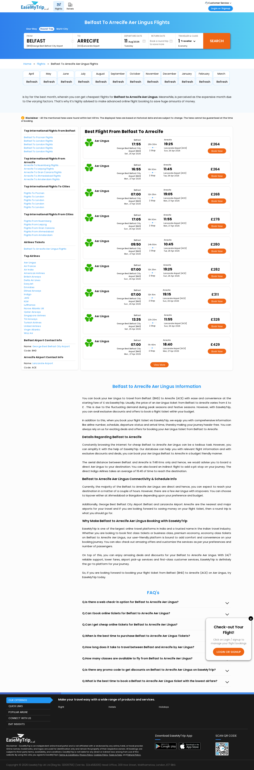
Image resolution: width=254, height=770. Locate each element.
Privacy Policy (86, 754)
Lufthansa (29, 305)
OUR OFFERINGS (17, 700)
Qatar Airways (32, 312)
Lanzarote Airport (42, 363)
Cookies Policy (101, 754)
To (78, 35)
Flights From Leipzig (35, 224)
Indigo (28, 294)
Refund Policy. (134, 754)
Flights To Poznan (34, 193)
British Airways (32, 276)
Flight (61, 707)
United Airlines (32, 326)
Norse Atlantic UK (34, 308)
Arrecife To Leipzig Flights (39, 168)
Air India (29, 269)
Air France (30, 266)
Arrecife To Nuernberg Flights (41, 165)
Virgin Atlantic (32, 329)
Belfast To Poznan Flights (38, 137)
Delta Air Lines (32, 280)
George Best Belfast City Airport (51, 346)
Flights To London (34, 196)
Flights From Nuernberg (38, 221)
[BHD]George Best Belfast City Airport (45, 45)
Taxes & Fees (115, 754)
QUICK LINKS (15, 706)
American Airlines (34, 273)
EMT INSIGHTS (16, 724)
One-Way (31, 28)
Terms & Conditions (69, 754)
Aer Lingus (30, 262)
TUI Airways (30, 319)
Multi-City (62, 28)
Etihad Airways (32, 290)
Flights (41, 64)
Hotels (112, 707)
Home (27, 64)
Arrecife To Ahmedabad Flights (42, 175)
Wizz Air (28, 333)
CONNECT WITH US (19, 718)
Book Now (217, 151)
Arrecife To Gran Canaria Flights (43, 172)
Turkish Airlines (32, 322)
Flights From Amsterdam (38, 235)
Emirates (29, 287)
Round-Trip (46, 28)
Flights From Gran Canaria (39, 228)
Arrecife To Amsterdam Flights (42, 179)
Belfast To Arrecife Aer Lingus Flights (45, 248)
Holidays (164, 707)
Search (217, 40)
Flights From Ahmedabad (39, 231)
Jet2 (26, 298)
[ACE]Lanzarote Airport (88, 45)
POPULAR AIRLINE (18, 712)
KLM (26, 301)
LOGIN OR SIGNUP (229, 652)
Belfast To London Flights (38, 141)
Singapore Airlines (35, 315)
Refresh (31, 82)
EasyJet (28, 283)
